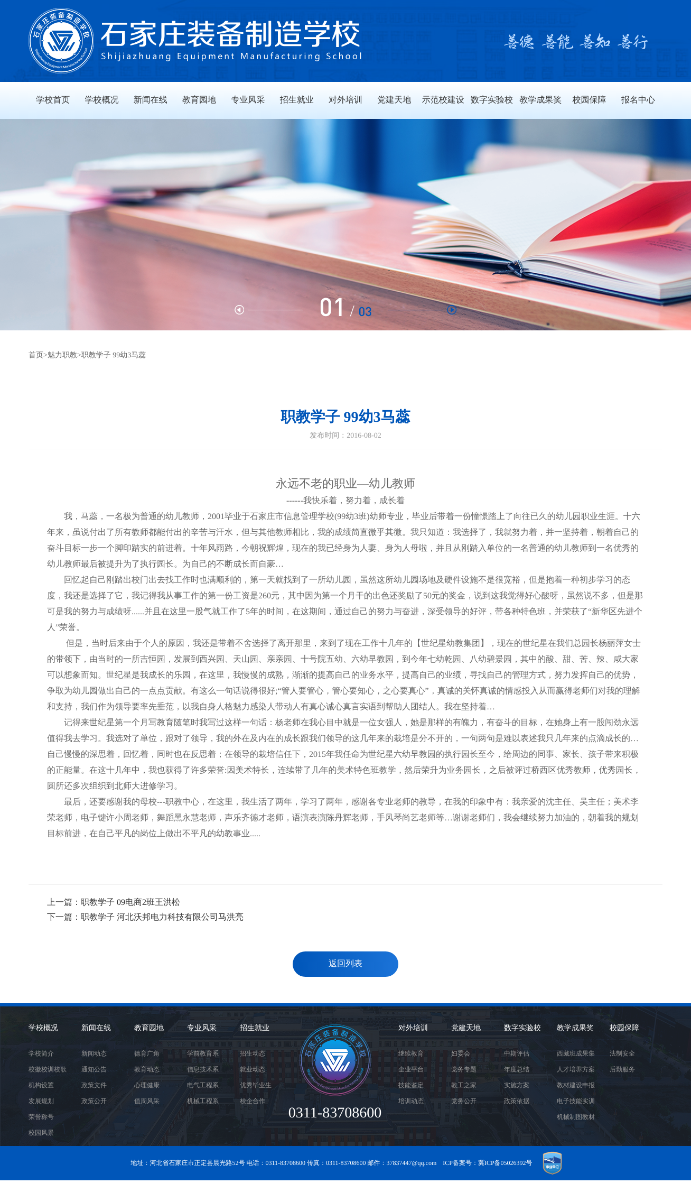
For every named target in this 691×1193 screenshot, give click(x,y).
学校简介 (41, 1053)
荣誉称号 (41, 1117)
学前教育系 (203, 1053)
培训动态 (411, 1101)
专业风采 (202, 1028)
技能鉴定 (411, 1085)
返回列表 (345, 963)
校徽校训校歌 (48, 1069)
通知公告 (94, 1069)
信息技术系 (203, 1069)
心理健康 (147, 1085)
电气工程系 (203, 1085)
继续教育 (411, 1053)
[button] (422, 310)
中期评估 (516, 1053)
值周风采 (147, 1101)
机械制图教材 (576, 1117)
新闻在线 (96, 1028)
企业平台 (411, 1069)
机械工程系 (203, 1101)
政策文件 (94, 1085)
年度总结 (516, 1069)
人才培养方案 (576, 1069)
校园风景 (41, 1132)
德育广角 (147, 1053)
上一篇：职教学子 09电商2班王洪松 (113, 902)
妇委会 (460, 1053)
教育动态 (147, 1069)
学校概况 (43, 1028)
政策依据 (516, 1101)
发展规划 (41, 1101)
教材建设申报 (576, 1085)
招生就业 (254, 1028)
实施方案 (516, 1085)
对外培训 (413, 1028)
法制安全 (622, 1053)
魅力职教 (62, 355)
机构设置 (41, 1085)
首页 (36, 355)
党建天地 (466, 1028)
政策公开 (94, 1101)
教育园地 (149, 1028)
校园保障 (624, 1028)
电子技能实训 (576, 1101)
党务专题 (464, 1069)
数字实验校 (522, 1028)
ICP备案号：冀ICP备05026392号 (487, 1163)
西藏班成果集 (576, 1053)
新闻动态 (94, 1053)
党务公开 (464, 1101)
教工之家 (464, 1085)
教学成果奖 (575, 1028)
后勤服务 (622, 1069)
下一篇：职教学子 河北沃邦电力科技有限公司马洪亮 (145, 917)
